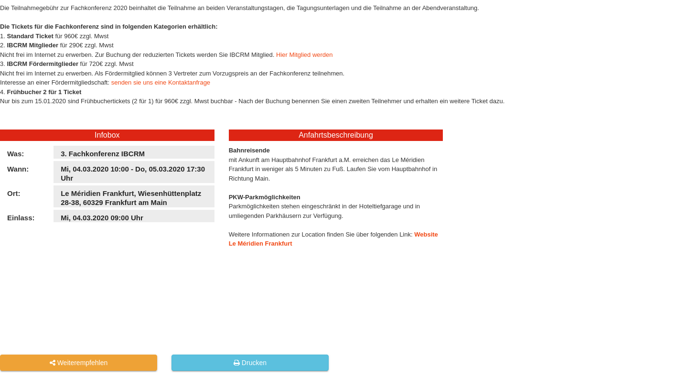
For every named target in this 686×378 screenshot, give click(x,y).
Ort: (14, 193)
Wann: (18, 169)
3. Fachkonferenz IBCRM (103, 154)
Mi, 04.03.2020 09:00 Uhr (102, 218)
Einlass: (21, 218)
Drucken (250, 363)
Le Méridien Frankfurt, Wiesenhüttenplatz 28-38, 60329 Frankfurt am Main (131, 198)
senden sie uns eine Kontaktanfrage (160, 82)
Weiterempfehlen (78, 363)
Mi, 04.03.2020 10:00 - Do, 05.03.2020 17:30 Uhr (133, 174)
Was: (15, 154)
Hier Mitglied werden (304, 54)
